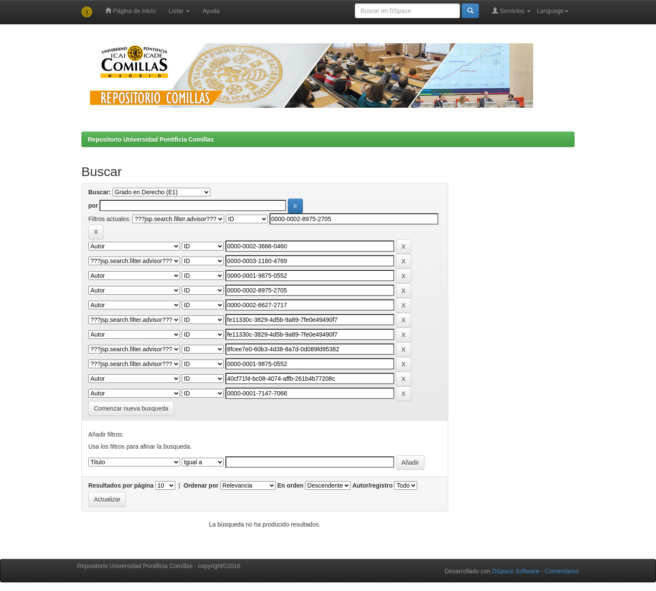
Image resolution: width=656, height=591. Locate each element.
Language (552, 10)
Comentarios (562, 571)
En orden (290, 485)
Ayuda (211, 10)
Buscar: (99, 192)
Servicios (511, 10)
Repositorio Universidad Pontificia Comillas (151, 139)
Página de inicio (130, 10)
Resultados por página (121, 485)
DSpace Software (515, 571)
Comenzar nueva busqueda (131, 408)
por (93, 205)
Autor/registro (372, 485)
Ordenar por (201, 485)
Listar (179, 10)
